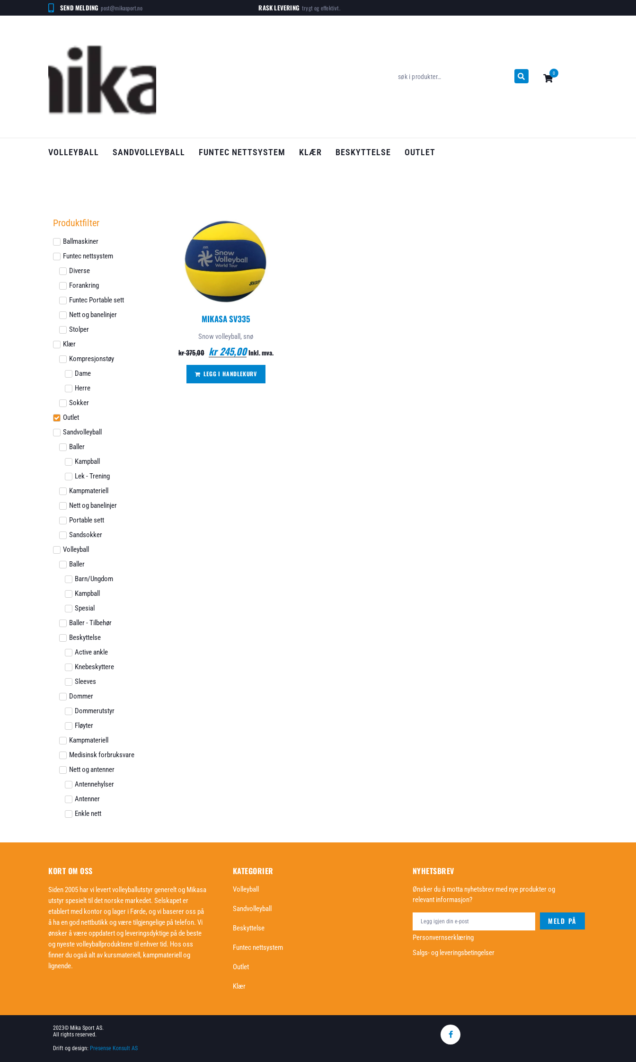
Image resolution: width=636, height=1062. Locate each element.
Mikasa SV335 (226, 319)
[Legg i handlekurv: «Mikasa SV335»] (225, 374)
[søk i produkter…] (453, 77)
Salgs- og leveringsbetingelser (454, 952)
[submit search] (521, 76)
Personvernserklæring (443, 937)
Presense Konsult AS (114, 1048)
